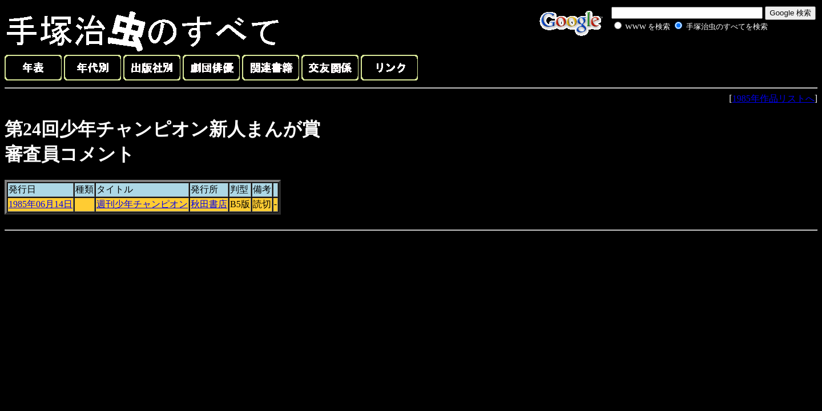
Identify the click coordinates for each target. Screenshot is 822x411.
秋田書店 (209, 204)
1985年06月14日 (40, 204)
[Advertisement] (678, 59)
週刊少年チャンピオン (142, 204)
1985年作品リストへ (773, 98)
